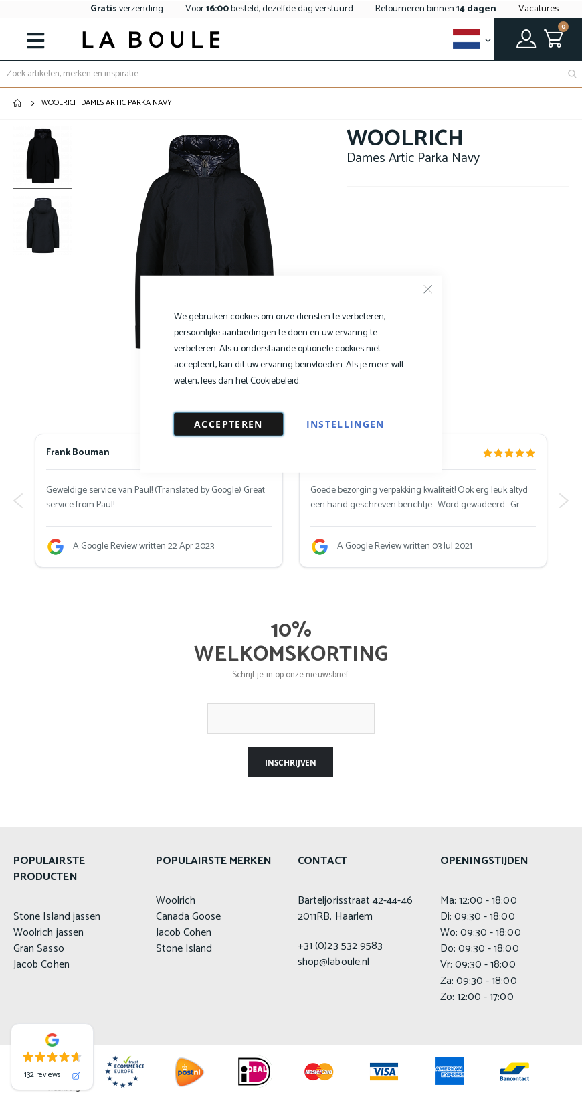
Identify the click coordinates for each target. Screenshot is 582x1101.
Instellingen (345, 423)
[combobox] (291, 74)
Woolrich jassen (48, 933)
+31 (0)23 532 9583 (340, 946)
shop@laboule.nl (333, 962)
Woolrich (176, 901)
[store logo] (151, 40)
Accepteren (228, 423)
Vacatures (538, 9)
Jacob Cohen (41, 965)
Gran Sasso (38, 949)
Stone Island (184, 949)
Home (18, 103)
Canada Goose (188, 917)
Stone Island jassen (56, 917)
